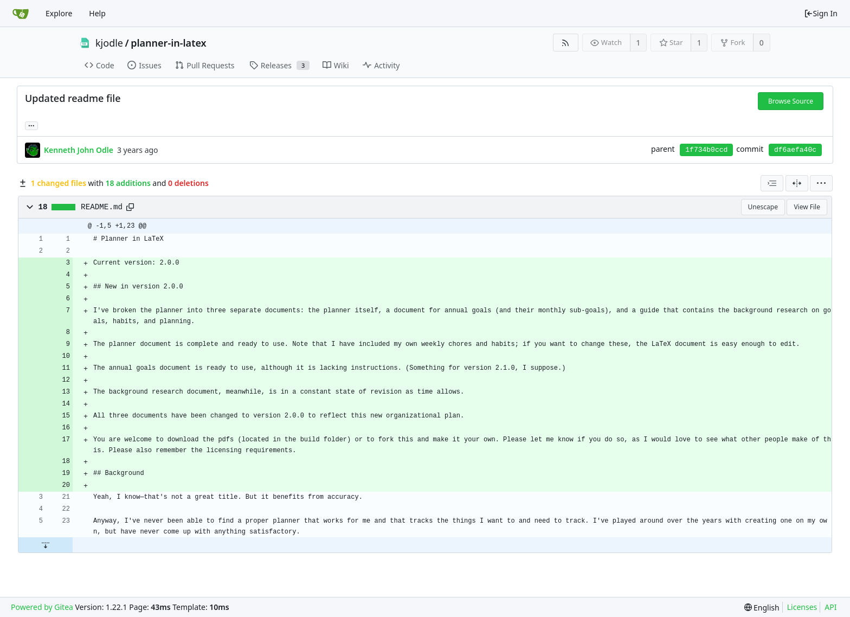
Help (97, 13)
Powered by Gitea (42, 607)
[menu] (821, 183)
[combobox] (772, 183)
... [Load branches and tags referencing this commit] (31, 124)
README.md (102, 207)
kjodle (109, 42)
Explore (59, 13)
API (830, 607)
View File (807, 206)
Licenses (802, 607)
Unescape (763, 206)
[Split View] (796, 183)
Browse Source (790, 101)
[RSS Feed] (565, 43)
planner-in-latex (168, 42)
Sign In (821, 13)
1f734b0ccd (706, 150)
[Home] (20, 13)
